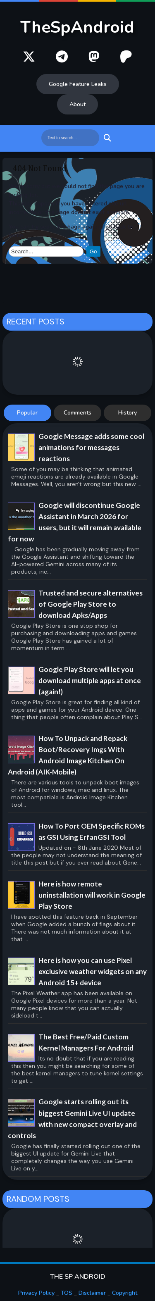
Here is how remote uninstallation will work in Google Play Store (91, 894)
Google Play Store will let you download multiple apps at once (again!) (89, 680)
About (77, 104)
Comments (77, 413)
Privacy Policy (36, 1293)
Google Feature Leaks (78, 84)
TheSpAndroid (77, 27)
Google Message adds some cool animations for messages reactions (91, 447)
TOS (66, 1293)
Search (106, 138)
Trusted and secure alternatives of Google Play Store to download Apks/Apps (90, 604)
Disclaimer (92, 1293)
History (127, 413)
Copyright (124, 1293)
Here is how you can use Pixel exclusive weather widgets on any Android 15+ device (92, 971)
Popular (27, 413)
